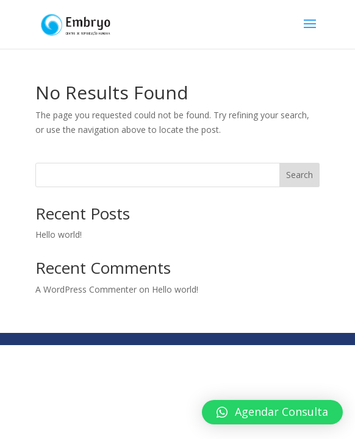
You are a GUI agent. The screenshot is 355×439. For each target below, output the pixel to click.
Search (299, 174)
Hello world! (58, 234)
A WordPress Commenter (86, 289)
